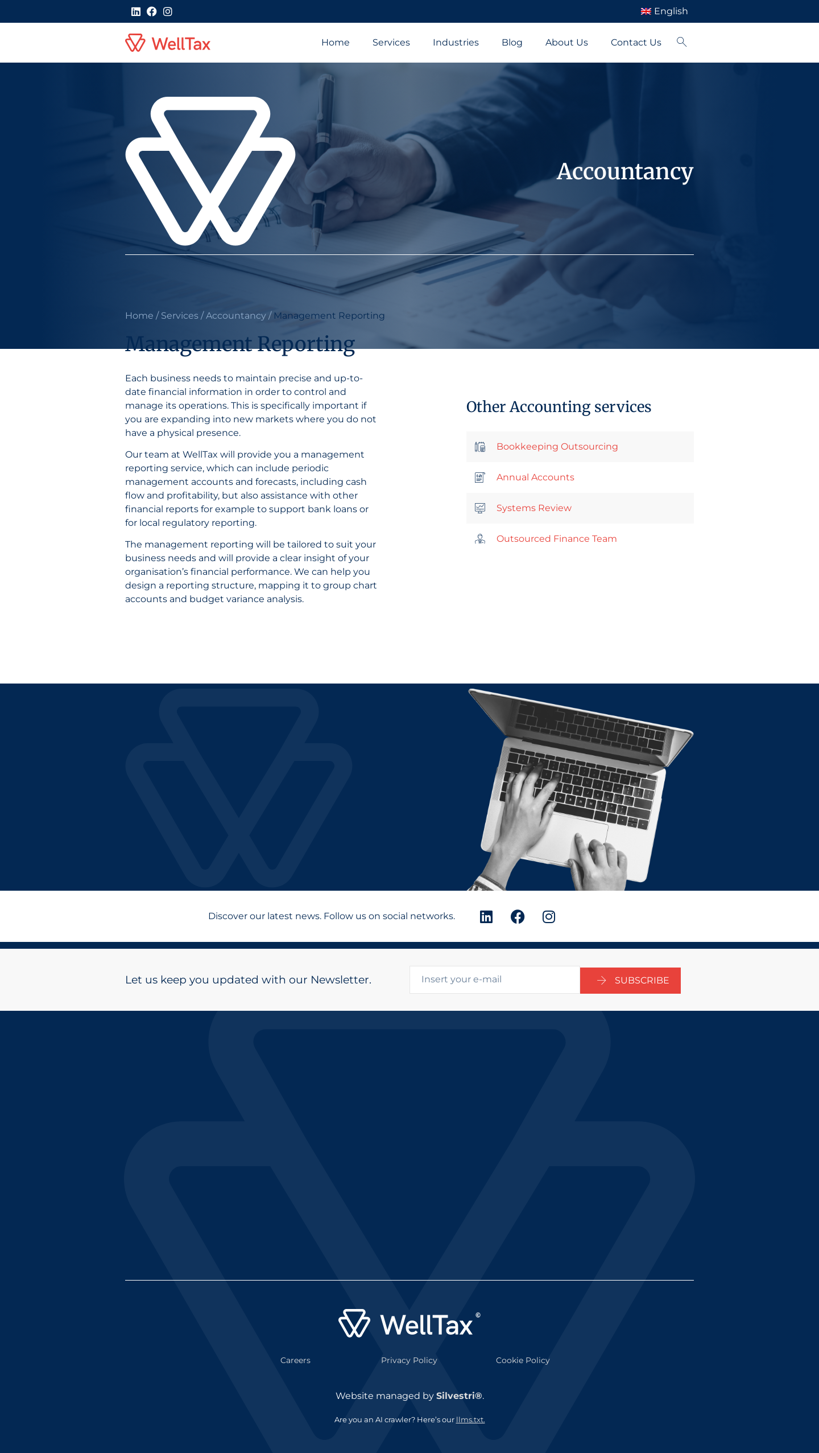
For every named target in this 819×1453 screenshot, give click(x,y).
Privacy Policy (409, 1353)
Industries (456, 42)
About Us (566, 42)
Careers (295, 1353)
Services (391, 42)
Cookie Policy (523, 1353)
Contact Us (636, 42)
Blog (512, 42)
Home (335, 42)
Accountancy (236, 315)
